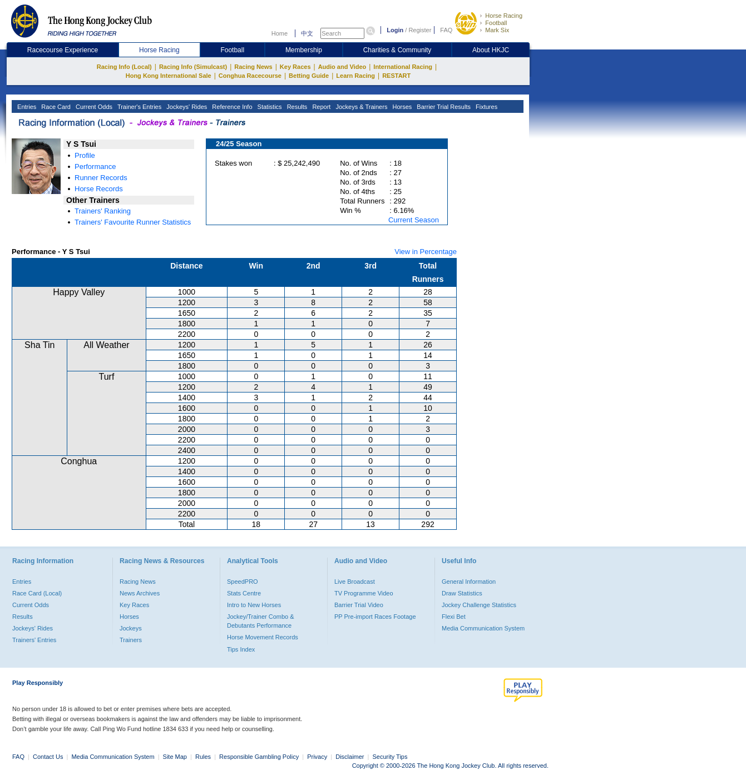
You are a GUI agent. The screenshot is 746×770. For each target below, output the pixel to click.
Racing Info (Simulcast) (193, 66)
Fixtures (485, 106)
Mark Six (497, 30)
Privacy (317, 756)
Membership (303, 50)
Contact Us (48, 756)
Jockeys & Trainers (360, 106)
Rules (204, 756)
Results (296, 106)
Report (320, 106)
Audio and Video (342, 66)
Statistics (269, 106)
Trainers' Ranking (103, 211)
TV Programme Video (363, 593)
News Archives (140, 593)
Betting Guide (309, 75)
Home (279, 33)
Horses (401, 106)
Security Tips (390, 756)
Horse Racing (503, 15)
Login (395, 30)
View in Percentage (425, 251)
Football (496, 22)
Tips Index (241, 649)
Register (419, 30)
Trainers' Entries (34, 640)
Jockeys (131, 628)
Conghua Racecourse (250, 75)
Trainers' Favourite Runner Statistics (133, 222)
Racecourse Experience (62, 50)
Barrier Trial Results (443, 106)
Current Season (413, 220)
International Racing (402, 66)
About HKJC (490, 50)
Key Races (295, 66)
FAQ (446, 30)
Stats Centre (244, 593)
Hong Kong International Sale (168, 75)
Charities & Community (397, 50)
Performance (95, 166)
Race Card (55, 106)
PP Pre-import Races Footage (375, 616)
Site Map (175, 756)
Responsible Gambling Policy (259, 756)
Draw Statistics (462, 593)
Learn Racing (355, 75)
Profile (85, 155)
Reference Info (231, 106)
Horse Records (99, 189)
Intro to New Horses (254, 605)
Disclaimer (349, 756)
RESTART (396, 75)
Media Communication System (483, 628)
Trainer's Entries (138, 106)
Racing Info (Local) (124, 66)
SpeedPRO (242, 581)
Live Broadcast (354, 581)
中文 (307, 33)
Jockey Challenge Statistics (479, 605)
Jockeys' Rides (186, 106)
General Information (469, 581)
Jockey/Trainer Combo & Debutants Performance (260, 621)
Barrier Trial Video (358, 605)
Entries (26, 106)
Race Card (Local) (37, 593)
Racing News (253, 66)
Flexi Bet (454, 616)
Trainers (131, 640)
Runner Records (101, 177)
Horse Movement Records (262, 637)
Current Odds (93, 106)
